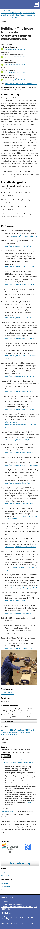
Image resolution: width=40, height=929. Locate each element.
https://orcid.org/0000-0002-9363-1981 (14, 57)
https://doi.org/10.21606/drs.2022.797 (23, 588)
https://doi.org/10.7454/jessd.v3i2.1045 (19, 483)
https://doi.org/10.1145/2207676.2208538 (20, 376)
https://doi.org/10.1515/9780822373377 (19, 246)
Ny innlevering (20, 863)
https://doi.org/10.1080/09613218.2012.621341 (21, 465)
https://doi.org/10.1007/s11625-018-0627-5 (20, 547)
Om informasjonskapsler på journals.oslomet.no (18, 923)
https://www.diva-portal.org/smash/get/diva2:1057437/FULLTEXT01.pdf (22, 424)
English (3, 872)
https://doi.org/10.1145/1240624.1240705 (20, 267)
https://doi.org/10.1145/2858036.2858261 (20, 318)
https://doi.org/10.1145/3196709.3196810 (20, 504)
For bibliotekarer (7, 890)
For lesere (4, 883)
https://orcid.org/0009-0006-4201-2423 (14, 49)
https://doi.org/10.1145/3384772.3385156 (20, 409)
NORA (29, 803)
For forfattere (6, 887)
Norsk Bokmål (6, 876)
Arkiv (9, 11)
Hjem (3, 11)
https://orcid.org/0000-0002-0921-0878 (14, 72)
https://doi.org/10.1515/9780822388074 (23, 236)
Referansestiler (8, 721)
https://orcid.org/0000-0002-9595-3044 (14, 80)
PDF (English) (8, 693)
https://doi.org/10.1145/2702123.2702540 (20, 338)
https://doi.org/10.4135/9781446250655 (19, 613)
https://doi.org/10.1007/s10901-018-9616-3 (20, 284)
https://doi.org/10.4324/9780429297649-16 (20, 391)
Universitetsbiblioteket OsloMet (22, 918)
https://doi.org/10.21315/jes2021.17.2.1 (19, 649)
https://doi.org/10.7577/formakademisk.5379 (21, 84)
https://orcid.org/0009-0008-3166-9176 (14, 64)
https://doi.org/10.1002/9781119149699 (19, 452)
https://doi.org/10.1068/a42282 (16, 601)
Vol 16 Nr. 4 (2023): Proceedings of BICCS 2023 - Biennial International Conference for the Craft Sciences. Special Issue (18, 15)
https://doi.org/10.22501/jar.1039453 (18, 440)
